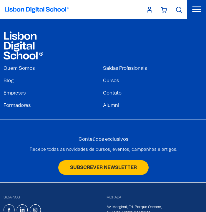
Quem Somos (19, 68)
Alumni (111, 105)
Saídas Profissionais (125, 68)
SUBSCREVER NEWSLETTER (103, 167)
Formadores (17, 105)
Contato (112, 93)
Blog (9, 80)
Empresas (15, 93)
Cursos (111, 80)
